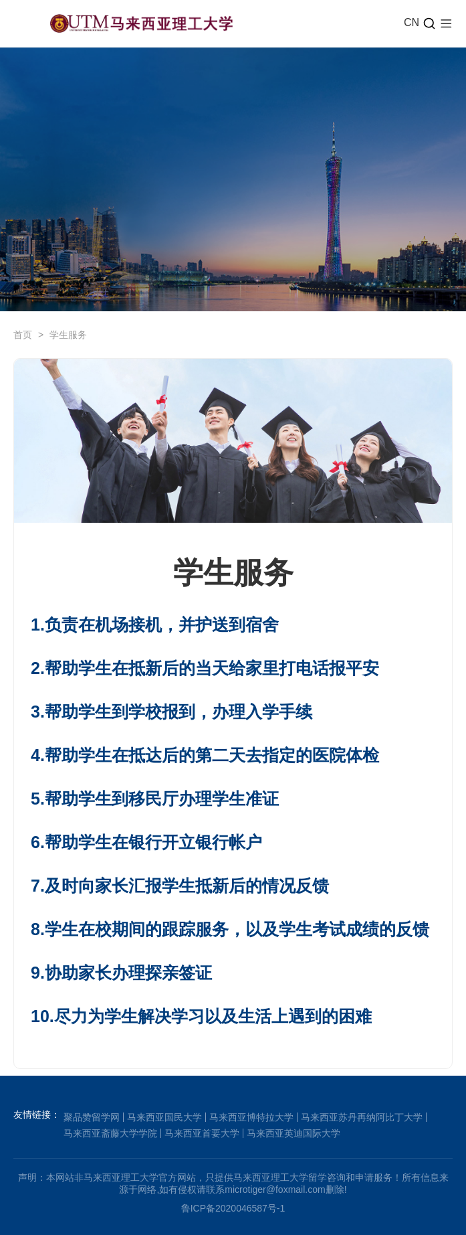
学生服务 (68, 334)
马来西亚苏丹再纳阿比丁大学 (362, 1117)
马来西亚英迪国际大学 (293, 1133)
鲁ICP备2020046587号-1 (233, 1208)
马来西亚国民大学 (164, 1117)
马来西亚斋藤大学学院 (110, 1133)
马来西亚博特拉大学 (251, 1117)
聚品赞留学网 (92, 1117)
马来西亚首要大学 (201, 1133)
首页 (22, 334)
